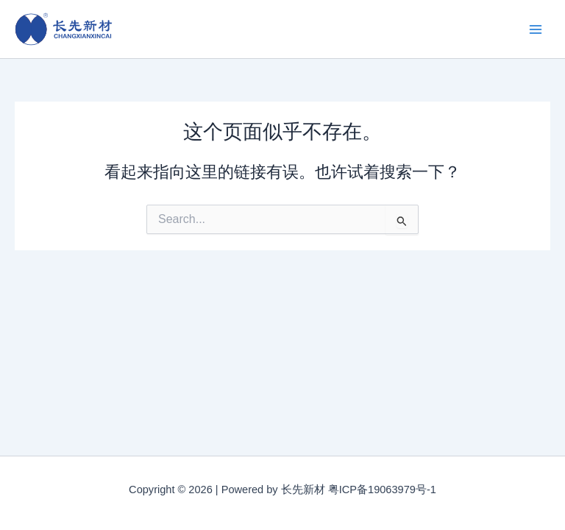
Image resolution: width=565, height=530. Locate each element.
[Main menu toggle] (535, 28)
